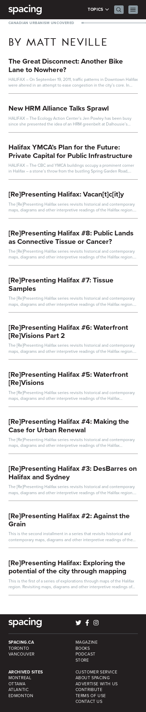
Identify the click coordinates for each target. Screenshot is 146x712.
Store (82, 660)
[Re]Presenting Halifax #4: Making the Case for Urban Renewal (68, 425)
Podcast (86, 654)
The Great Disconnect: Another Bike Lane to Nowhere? (65, 65)
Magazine (87, 642)
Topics (98, 10)
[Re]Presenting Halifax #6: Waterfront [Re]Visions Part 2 (68, 331)
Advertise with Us (97, 684)
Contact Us (89, 701)
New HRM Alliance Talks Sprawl (58, 108)
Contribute (89, 690)
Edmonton (21, 696)
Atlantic (18, 690)
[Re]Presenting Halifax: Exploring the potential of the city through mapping (67, 566)
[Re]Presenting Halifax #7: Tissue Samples (60, 284)
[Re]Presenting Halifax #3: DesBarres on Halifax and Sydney (72, 472)
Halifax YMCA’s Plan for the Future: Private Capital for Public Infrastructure (70, 151)
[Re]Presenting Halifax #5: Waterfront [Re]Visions (68, 378)
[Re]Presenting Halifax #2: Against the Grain (69, 519)
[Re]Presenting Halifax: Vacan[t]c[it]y (66, 194)
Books (83, 648)
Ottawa (17, 684)
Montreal (20, 678)
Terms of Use (91, 696)
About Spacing (93, 678)
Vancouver (21, 654)
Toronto (18, 648)
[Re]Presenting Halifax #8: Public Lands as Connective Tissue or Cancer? (70, 237)
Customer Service (97, 672)
